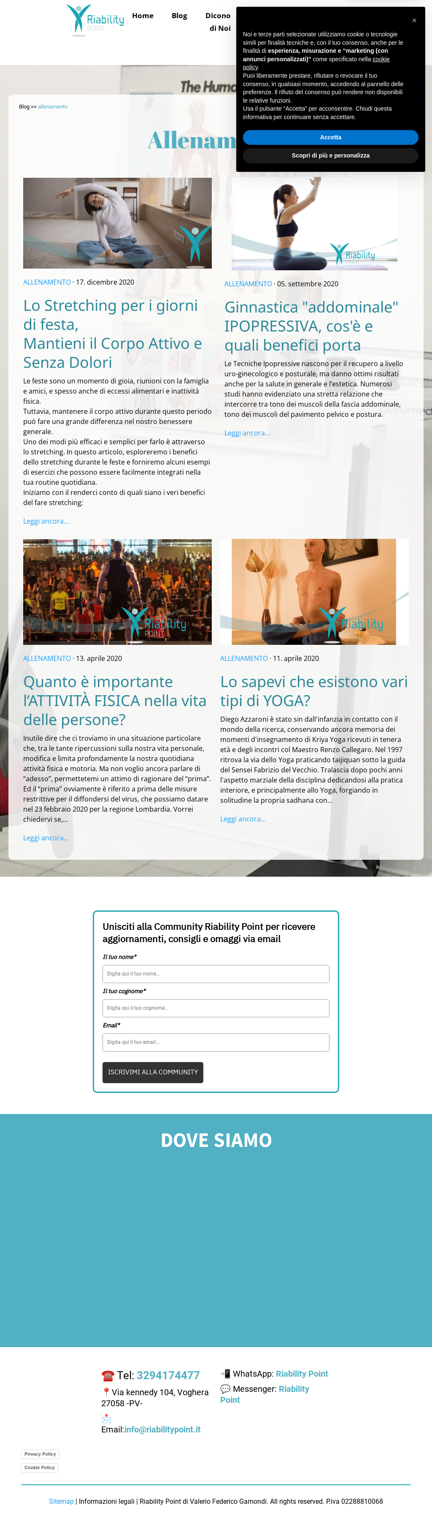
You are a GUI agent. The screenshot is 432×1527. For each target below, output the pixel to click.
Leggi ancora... (46, 521)
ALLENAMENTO (47, 282)
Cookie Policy (39, 1467)
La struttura (333, 22)
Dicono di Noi (218, 22)
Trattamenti (274, 15)
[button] (414, 1368)
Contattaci (260, 46)
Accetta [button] (331, 1485)
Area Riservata (324, 46)
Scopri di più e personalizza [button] (331, 1503)
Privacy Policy (40, 1453)
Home (143, 15)
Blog (179, 15)
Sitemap (61, 1501)
